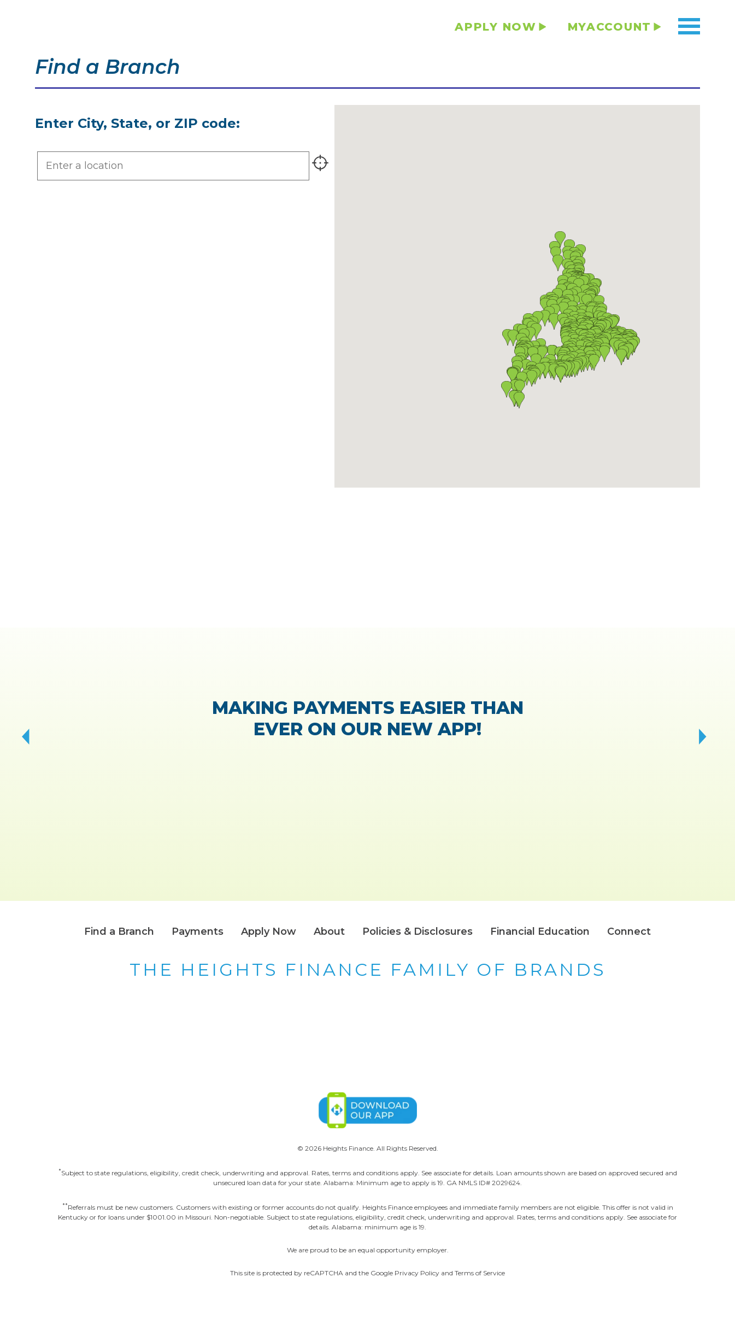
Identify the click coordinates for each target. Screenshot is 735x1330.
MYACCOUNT (609, 26)
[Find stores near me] (320, 165)
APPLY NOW (495, 26)
